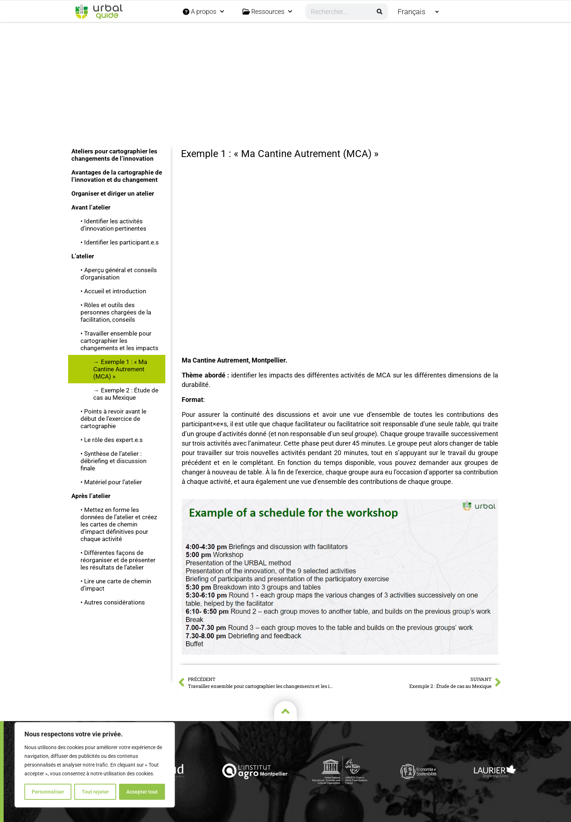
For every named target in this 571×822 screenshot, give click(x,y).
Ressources (267, 12)
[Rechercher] (379, 12)
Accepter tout (142, 792)
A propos (203, 12)
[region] (95, 764)
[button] (286, 59)
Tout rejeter (95, 792)
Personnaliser (48, 792)
